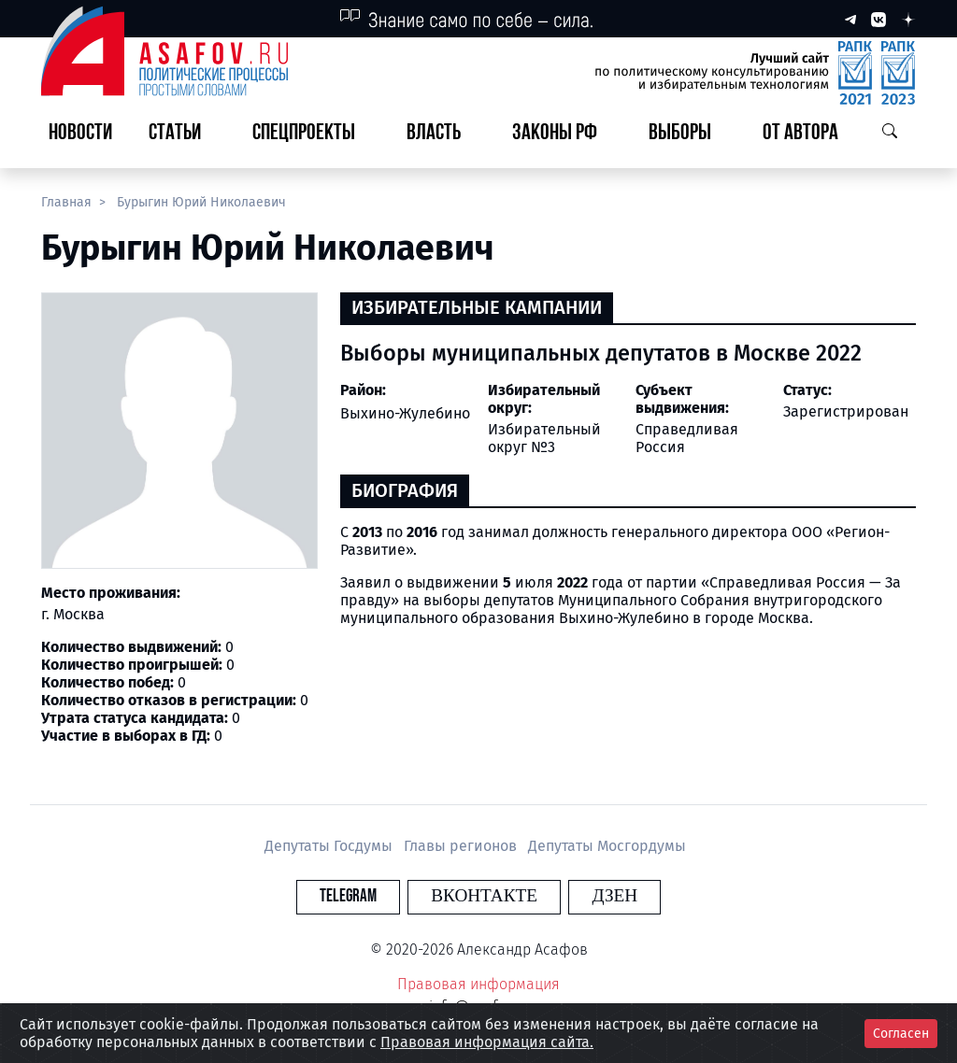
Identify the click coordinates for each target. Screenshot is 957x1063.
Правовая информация (478, 984)
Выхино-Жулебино (405, 413)
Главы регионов (462, 846)
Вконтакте (484, 896)
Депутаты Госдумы (330, 846)
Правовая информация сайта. (486, 1042)
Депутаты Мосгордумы (607, 846)
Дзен (592, 896)
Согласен (901, 1034)
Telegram (370, 896)
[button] (182, 134)
